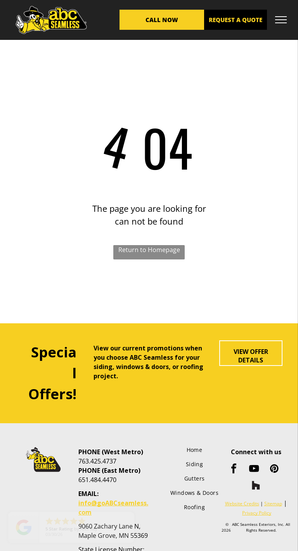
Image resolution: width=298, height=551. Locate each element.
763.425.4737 (97, 461)
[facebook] (234, 469)
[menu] (281, 20)
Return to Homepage (149, 249)
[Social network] (256, 486)
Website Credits (242, 503)
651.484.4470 (97, 479)
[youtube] (254, 469)
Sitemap (273, 503)
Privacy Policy (256, 513)
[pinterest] (274, 469)
